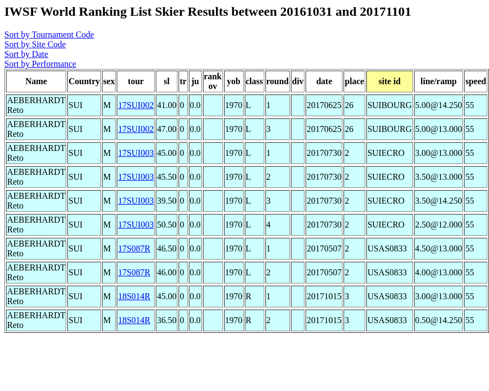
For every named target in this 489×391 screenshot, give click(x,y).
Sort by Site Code (35, 44)
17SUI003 (136, 152)
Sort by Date (26, 54)
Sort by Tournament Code (49, 34)
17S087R (134, 248)
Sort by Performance (40, 63)
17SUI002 (136, 105)
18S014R (134, 296)
